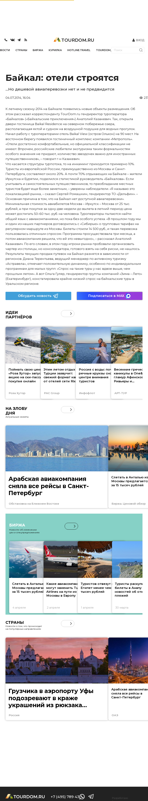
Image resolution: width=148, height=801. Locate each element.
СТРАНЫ (21, 50)
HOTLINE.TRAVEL (79, 50)
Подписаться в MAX (109, 296)
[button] (71, 313)
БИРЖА (38, 50)
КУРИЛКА (55, 50)
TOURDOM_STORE (108, 50)
